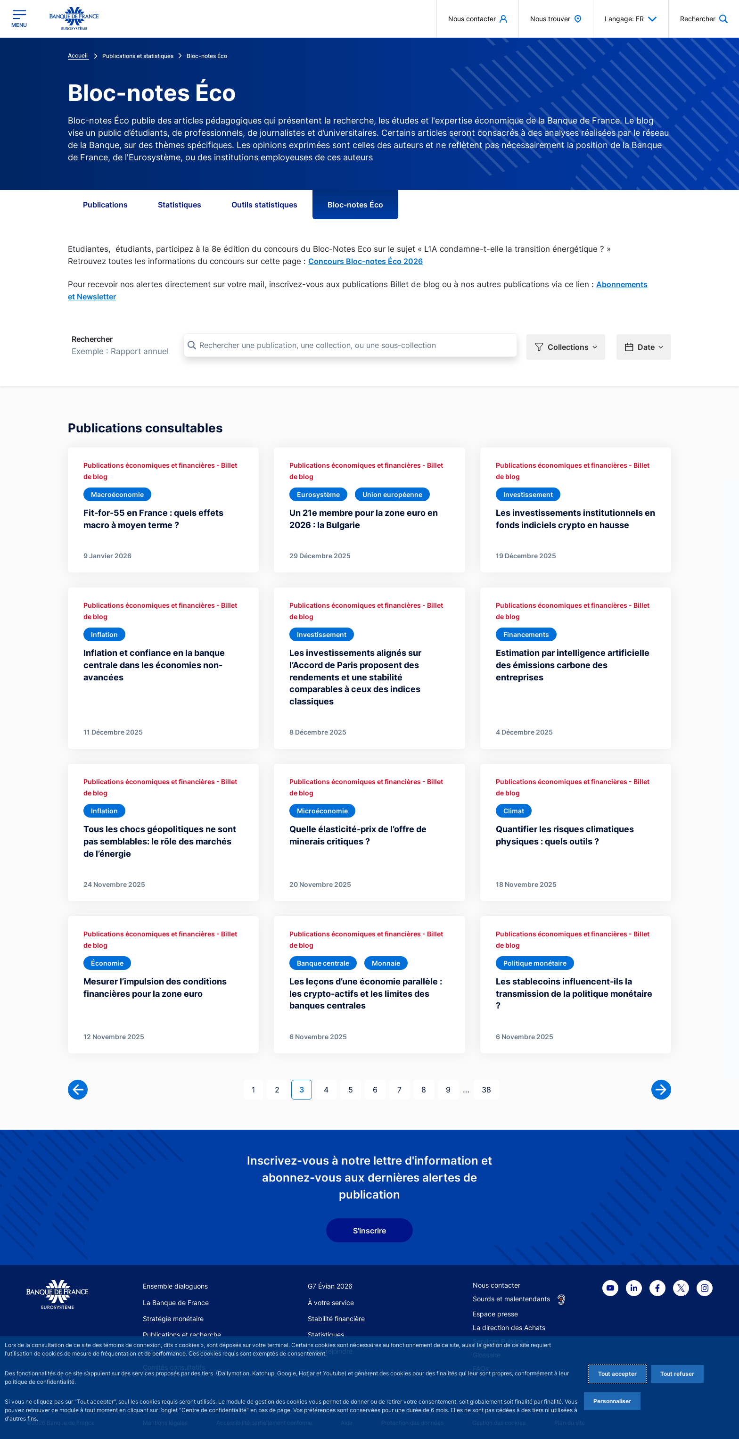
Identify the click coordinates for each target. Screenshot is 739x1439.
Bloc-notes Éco (355, 204)
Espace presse (495, 1311)
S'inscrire (369, 1227)
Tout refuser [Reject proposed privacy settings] (677, 1373)
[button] (704, 18)
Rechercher (92, 339)
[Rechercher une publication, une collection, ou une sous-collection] (350, 345)
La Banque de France (176, 1299)
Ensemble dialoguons (175, 1283)
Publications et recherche (182, 1331)
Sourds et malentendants (511, 1295)
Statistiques (179, 204)
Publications (105, 204)
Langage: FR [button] (631, 19)
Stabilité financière (336, 1315)
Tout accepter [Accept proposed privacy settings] (617, 1373)
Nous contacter (496, 1282)
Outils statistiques (264, 204)
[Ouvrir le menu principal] (19, 18)
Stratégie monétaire (173, 1315)
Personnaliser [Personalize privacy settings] (612, 1401)
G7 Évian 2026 (330, 1283)
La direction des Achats (509, 1324)
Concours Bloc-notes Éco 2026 (365, 261)
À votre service (331, 1299)
